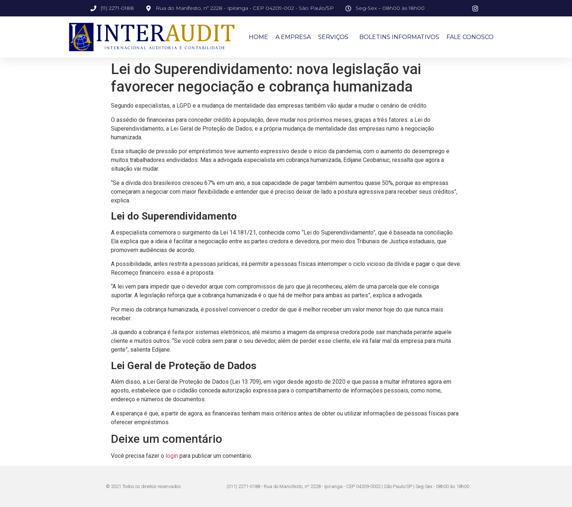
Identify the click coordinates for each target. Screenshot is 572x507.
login (172, 455)
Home (258, 37)
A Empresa (293, 37)
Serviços (335, 37)
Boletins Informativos (399, 37)
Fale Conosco (470, 37)
